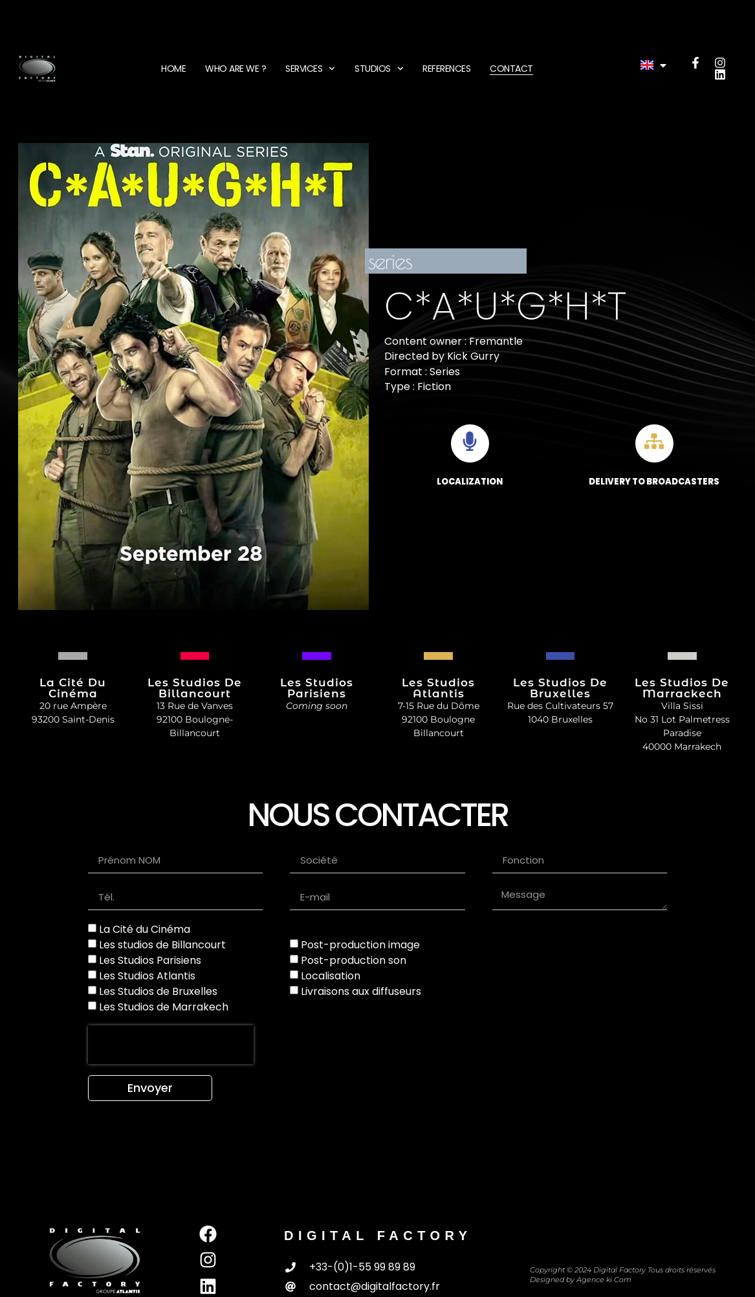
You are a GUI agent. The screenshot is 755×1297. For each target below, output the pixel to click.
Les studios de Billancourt (162, 944)
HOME (173, 68)
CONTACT (511, 68)
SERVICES (310, 68)
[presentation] (171, 1044)
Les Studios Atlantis (147, 975)
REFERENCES (446, 68)
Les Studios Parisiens (150, 960)
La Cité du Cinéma (144, 929)
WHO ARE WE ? (235, 68)
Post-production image (360, 944)
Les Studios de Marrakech (163, 1006)
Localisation (330, 975)
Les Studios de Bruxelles (158, 991)
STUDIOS (379, 68)
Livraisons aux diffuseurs (361, 991)
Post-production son (353, 960)
